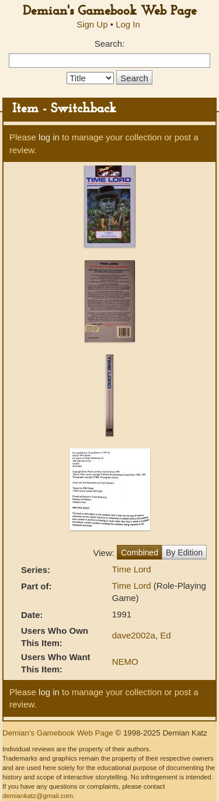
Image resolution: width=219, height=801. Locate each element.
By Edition (184, 552)
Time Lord (131, 569)
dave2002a (133, 635)
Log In (128, 24)
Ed (165, 635)
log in (49, 137)
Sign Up (92, 24)
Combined (139, 552)
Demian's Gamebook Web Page (110, 11)
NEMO (125, 662)
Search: (110, 44)
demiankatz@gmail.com (37, 795)
